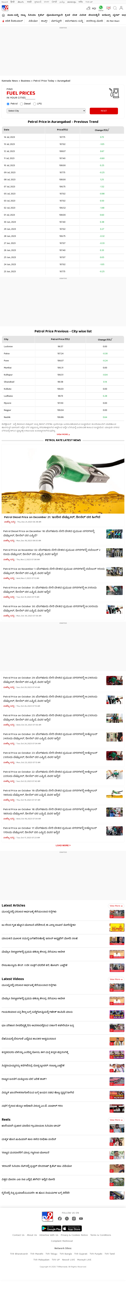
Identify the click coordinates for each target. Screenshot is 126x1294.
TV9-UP (89, 2)
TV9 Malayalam (41, 1260)
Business (25, 81)
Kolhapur (8, 375)
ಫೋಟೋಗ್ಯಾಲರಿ (54, 15)
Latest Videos (13, 979)
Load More (62, 845)
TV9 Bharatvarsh (19, 1254)
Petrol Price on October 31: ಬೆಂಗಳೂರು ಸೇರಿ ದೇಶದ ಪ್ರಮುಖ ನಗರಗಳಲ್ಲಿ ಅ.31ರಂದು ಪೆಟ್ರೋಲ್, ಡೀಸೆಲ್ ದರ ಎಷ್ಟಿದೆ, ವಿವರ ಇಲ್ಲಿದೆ (50, 590)
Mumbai (7, 368)
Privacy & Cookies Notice (74, 1235)
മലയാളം (71, 2)
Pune (6, 361)
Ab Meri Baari (112, 21)
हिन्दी (12, 2)
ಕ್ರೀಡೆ (67, 15)
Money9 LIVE (84, 1260)
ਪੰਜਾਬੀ (54, 2)
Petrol (14, 104)
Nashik (7, 417)
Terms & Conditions (100, 1235)
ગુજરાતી (37, 2)
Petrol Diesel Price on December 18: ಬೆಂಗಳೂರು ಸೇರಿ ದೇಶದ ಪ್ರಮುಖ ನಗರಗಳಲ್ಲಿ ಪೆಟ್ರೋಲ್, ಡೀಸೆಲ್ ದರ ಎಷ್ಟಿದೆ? (48, 533)
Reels (6, 1120)
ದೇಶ (74, 15)
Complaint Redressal (62, 1241)
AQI (94, 9)
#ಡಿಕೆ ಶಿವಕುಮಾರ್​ (14, 21)
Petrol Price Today (44, 81)
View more (116, 906)
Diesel (27, 104)
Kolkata (7, 389)
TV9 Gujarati (80, 1254)
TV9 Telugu (51, 1254)
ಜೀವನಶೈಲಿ (94, 15)
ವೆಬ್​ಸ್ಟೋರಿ (56, 21)
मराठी (29, 2)
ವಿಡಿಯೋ (33, 21)
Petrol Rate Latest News (63, 440)
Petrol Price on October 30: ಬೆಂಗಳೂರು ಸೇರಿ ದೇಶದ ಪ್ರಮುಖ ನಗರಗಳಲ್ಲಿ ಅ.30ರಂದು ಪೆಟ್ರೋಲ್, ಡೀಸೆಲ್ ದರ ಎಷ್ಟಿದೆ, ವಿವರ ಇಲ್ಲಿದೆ (50, 609)
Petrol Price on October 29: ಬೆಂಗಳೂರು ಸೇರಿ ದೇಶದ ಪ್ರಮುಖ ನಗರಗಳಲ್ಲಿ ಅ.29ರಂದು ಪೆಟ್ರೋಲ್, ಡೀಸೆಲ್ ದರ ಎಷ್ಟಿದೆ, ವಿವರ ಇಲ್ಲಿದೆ (50, 680)
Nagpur (7, 410)
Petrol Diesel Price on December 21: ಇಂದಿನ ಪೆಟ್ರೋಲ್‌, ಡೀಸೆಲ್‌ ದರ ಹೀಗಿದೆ (52, 517)
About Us (32, 1235)
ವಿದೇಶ (82, 15)
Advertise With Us (48, 1235)
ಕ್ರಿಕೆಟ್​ (41, 15)
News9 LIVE (68, 1260)
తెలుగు (21, 2)
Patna (7, 354)
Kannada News (10, 81)
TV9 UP (56, 1260)
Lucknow (8, 347)
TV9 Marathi (36, 1254)
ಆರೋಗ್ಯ (106, 15)
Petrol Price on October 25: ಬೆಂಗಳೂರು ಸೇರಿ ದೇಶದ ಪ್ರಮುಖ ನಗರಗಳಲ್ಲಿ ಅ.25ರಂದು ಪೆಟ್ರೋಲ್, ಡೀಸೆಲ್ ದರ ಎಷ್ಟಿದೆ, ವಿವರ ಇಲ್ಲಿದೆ (50, 718)
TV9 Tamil (110, 1254)
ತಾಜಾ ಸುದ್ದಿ (12, 15)
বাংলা (46, 2)
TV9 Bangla (66, 1254)
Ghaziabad (9, 382)
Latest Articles (13, 906)
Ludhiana (8, 396)
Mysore (7, 403)
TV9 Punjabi (96, 1254)
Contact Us (18, 1235)
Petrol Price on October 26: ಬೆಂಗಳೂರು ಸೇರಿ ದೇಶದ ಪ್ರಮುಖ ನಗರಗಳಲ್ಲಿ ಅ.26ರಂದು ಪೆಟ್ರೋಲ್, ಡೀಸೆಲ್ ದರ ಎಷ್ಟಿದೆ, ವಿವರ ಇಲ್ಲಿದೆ (50, 699)
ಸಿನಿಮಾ (32, 15)
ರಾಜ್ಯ (23, 15)
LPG (39, 104)
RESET (104, 111)
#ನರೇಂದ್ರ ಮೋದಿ (94, 21)
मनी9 (81, 2)
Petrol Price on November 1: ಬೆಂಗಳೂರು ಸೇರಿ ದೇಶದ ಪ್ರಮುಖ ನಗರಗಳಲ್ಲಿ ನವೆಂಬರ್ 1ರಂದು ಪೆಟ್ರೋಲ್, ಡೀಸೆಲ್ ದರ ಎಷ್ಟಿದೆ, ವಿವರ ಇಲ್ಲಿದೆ (54, 571)
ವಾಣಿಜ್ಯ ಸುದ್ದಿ (9, 522)
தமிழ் (62, 2)
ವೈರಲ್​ (116, 15)
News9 (5, 2)
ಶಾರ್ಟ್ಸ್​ (44, 21)
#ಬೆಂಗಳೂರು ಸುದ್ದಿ (74, 21)
